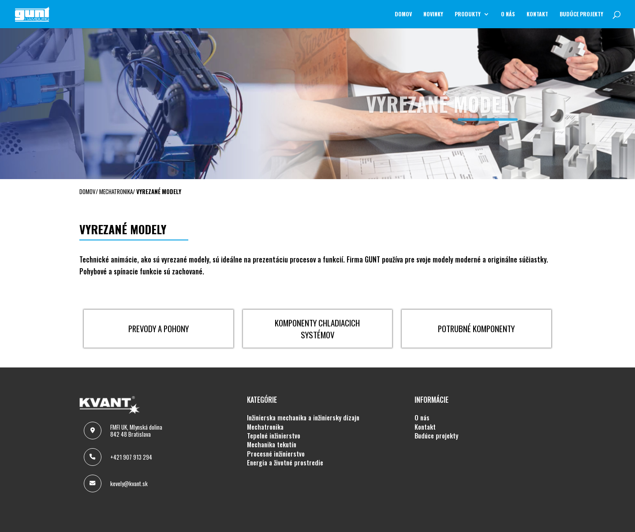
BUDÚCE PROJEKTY (581, 14)
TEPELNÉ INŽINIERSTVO (273, 436)
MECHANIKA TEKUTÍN (271, 445)
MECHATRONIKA (265, 427)
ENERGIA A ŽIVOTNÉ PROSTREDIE (285, 463)
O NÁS (508, 14)
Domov (403, 14)
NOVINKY (433, 14)
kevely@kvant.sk (129, 483)
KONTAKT (537, 14)
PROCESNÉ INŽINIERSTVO (276, 454)
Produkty (468, 14)
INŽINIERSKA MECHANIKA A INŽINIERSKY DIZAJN (303, 418)
